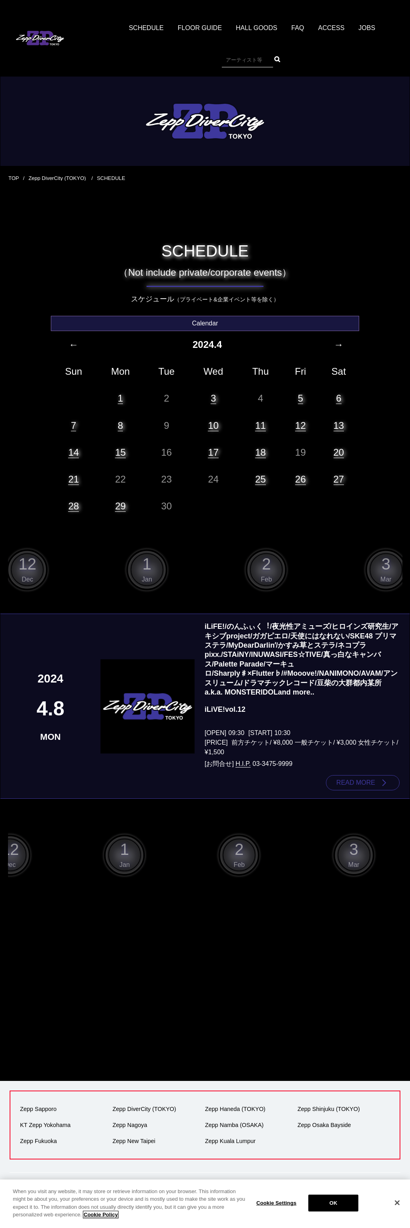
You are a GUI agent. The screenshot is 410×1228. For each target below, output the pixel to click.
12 (300, 425)
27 (339, 479)
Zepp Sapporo (38, 1109)
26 (300, 479)
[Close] (397, 1203)
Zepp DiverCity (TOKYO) (57, 178)
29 (120, 506)
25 (260, 479)
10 (213, 425)
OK (334, 1203)
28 (73, 506)
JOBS (366, 27)
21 (73, 479)
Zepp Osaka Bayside (324, 1125)
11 (260, 425)
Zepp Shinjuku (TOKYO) (328, 1109)
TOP (13, 178)
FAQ (297, 27)
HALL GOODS (256, 27)
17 (213, 452)
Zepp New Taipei (134, 1141)
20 (339, 452)
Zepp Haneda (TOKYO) (235, 1109)
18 (260, 452)
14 (73, 452)
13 (339, 425)
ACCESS (331, 27)
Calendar (205, 323)
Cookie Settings (276, 1203)
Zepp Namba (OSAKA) (234, 1125)
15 (120, 452)
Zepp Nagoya (130, 1125)
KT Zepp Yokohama (45, 1125)
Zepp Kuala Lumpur (230, 1141)
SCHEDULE (146, 27)
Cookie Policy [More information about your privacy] (101, 1215)
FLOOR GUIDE (200, 27)
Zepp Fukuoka (38, 1141)
